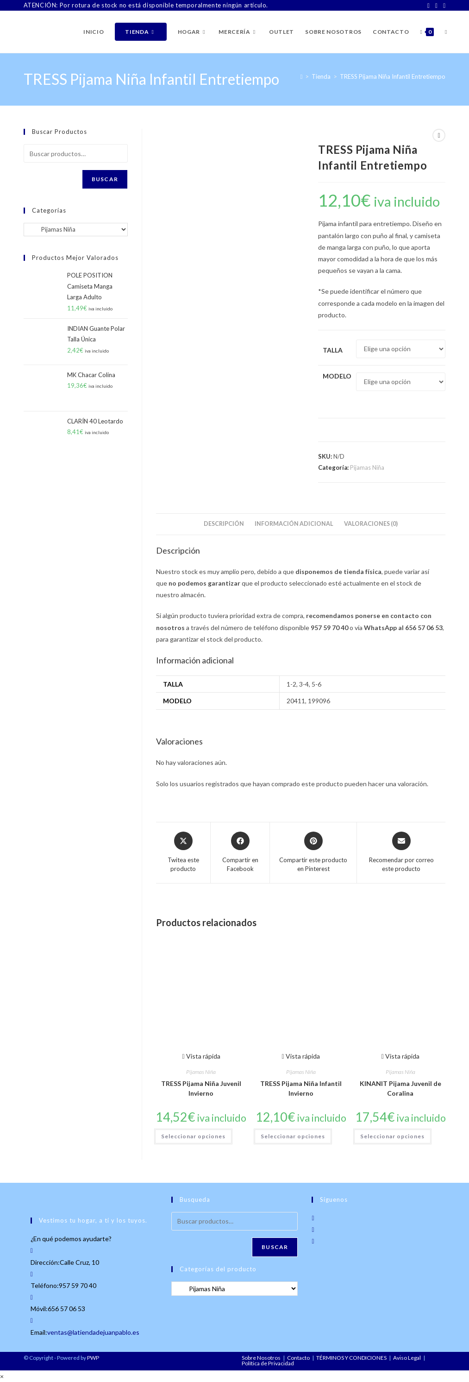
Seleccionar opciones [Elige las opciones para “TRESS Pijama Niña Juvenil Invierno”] (193, 1136)
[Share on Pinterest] (313, 853)
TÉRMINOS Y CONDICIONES (351, 1357)
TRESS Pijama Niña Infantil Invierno (301, 1088)
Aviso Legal (407, 1357)
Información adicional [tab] (294, 523)
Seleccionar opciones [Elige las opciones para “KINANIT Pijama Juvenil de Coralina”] (392, 1136)
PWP (93, 1357)
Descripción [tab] (224, 523)
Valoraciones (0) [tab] (371, 523)
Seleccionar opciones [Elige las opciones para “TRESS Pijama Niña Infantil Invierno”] (293, 1136)
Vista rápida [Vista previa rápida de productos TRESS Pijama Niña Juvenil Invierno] (201, 1056)
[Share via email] (401, 853)
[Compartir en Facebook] (240, 853)
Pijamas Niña (367, 467)
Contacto (298, 1357)
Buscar (105, 179)
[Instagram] (436, 5)
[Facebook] (428, 5)
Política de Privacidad (268, 1363)
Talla (333, 350)
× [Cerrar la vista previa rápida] (2, 1376)
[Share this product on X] (183, 853)
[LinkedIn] (442, 5)
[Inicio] (301, 76)
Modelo (337, 376)
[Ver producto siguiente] (438, 135)
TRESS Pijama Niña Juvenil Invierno (201, 1088)
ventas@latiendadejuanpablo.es (93, 1332)
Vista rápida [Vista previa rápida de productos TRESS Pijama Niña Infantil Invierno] (301, 1056)
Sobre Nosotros (261, 1357)
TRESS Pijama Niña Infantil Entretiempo (392, 76)
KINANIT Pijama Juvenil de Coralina (400, 1088)
